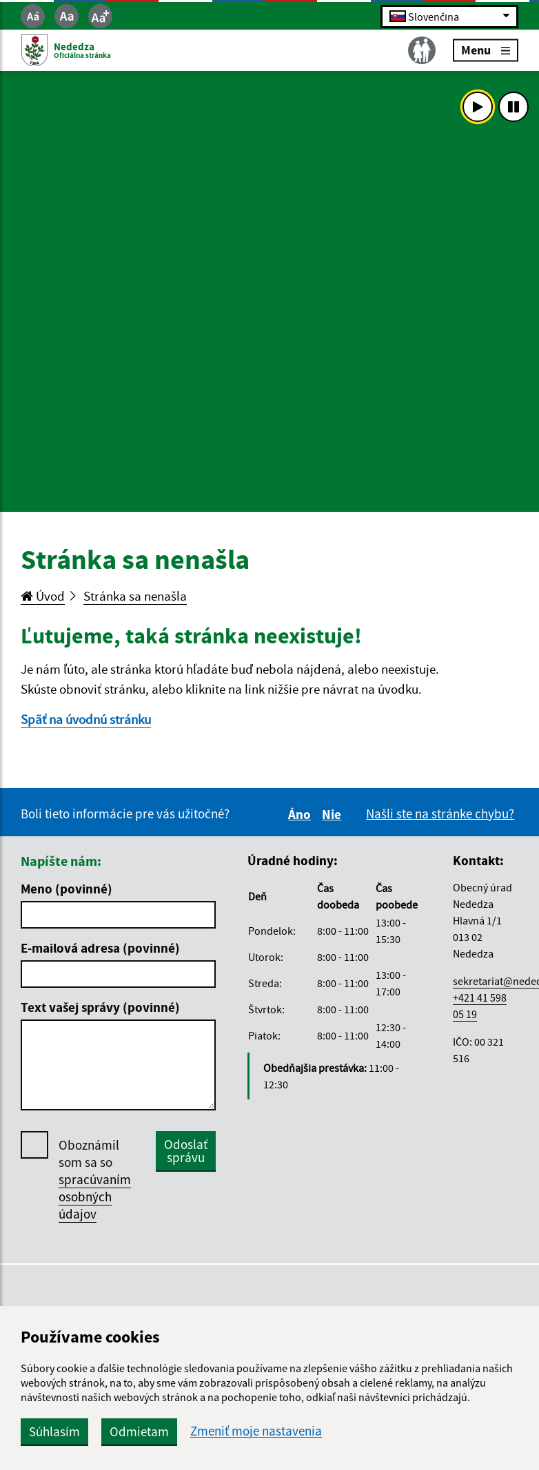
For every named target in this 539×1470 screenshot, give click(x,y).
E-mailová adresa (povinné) (100, 948)
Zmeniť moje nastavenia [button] (256, 1431)
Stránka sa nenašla (135, 596)
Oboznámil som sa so (95, 1180)
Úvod (43, 596)
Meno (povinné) (66, 888)
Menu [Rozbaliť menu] (485, 50)
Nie (333, 814)
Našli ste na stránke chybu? (440, 813)
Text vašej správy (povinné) (100, 1007)
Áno (301, 814)
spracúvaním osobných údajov (95, 1196)
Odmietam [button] (139, 1431)
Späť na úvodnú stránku (86, 719)
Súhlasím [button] (54, 1431)
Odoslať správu (185, 1151)
